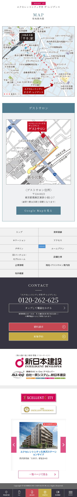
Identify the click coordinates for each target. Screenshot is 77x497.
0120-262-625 (38, 299)
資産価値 (58, 231)
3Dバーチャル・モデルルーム (19, 257)
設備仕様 (58, 256)
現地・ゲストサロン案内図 (58, 265)
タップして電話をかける (38, 308)
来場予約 (38, 336)
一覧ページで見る (43, 474)
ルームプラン (51, 247)
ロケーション (19, 240)
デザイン (19, 248)
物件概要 (19, 273)
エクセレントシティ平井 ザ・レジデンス (38, 5)
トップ (19, 231)
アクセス (58, 240)
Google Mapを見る (38, 210)
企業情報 (19, 265)
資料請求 (38, 326)
